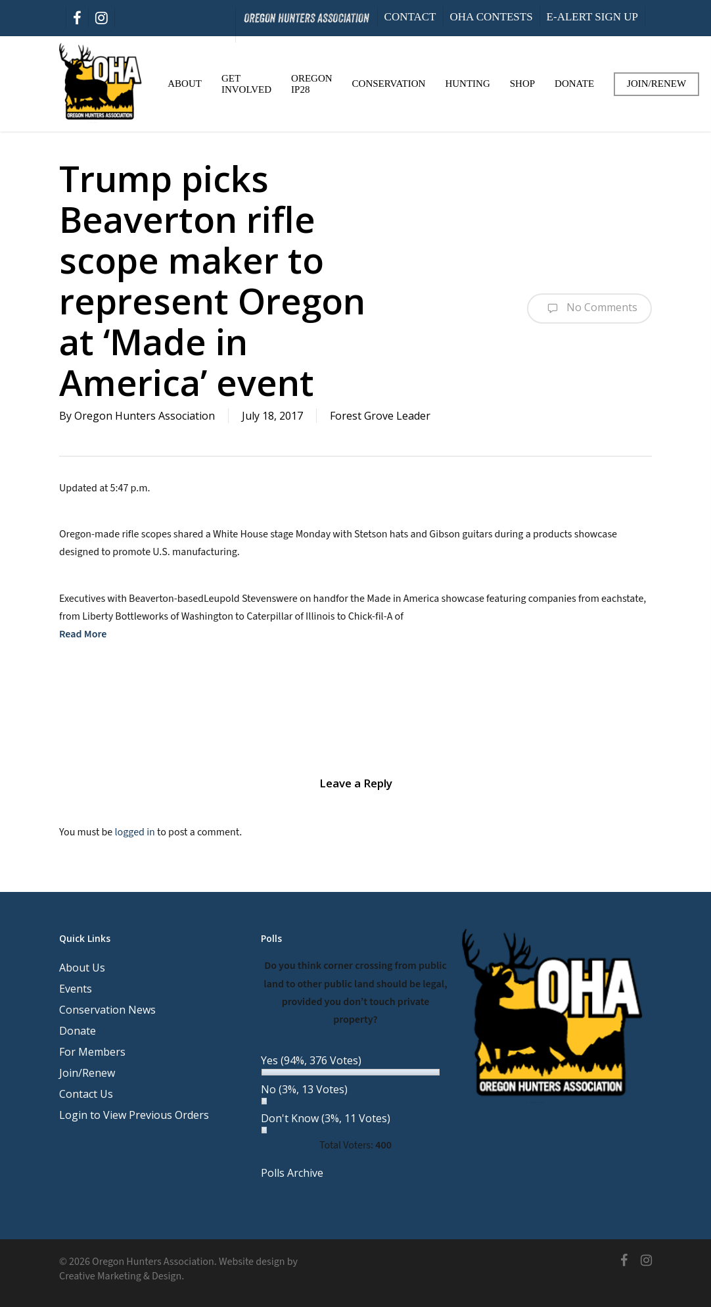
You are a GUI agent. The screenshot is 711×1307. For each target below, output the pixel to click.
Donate (77, 1030)
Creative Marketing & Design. (121, 1276)
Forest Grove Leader (380, 415)
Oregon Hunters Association (144, 415)
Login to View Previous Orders (134, 1115)
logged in (134, 832)
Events (75, 988)
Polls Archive (292, 1173)
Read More (82, 634)
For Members (92, 1052)
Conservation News (107, 1009)
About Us (82, 967)
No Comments (589, 308)
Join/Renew (87, 1073)
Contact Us (86, 1094)
